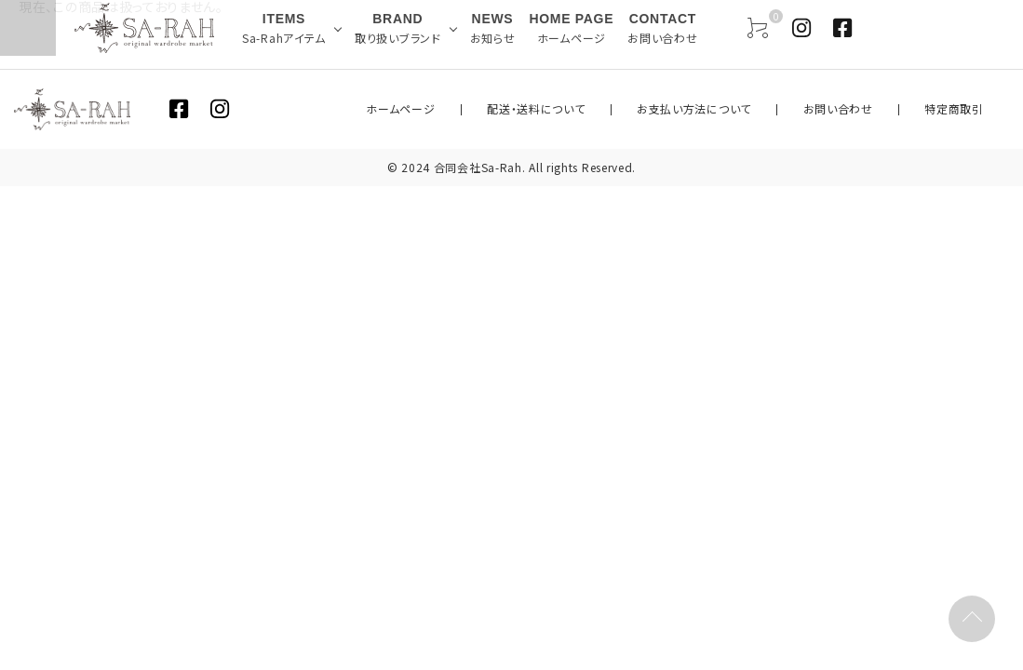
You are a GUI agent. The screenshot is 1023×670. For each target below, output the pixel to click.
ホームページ (512, 109)
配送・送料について (622, 109)
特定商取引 (967, 109)
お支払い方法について (755, 109)
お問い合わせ (874, 109)
